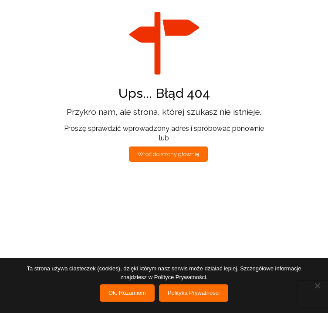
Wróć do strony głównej (168, 154)
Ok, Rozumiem (127, 293)
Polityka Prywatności (194, 293)
